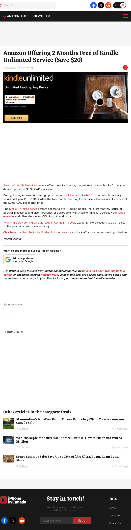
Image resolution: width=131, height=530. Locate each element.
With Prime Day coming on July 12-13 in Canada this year (39, 222)
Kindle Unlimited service (24, 208)
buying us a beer (93, 271)
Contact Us (115, 523)
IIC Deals (11, 67)
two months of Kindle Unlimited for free (76, 195)
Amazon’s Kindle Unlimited (20, 185)
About (112, 507)
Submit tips (41, 16)
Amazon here (49, 274)
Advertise (114, 515)
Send (81, 520)
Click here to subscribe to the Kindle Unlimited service (37, 232)
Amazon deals (17, 16)
